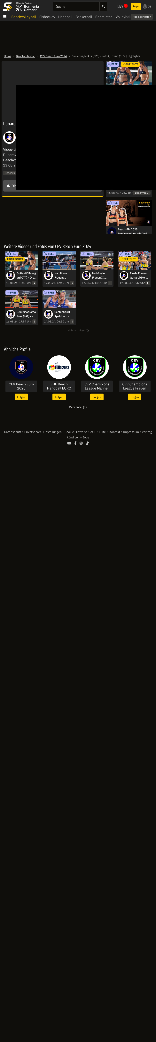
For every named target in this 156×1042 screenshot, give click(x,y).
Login (136, 6)
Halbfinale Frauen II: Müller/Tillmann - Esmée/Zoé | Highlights (102, 276)
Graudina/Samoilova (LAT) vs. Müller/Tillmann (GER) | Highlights (26, 314)
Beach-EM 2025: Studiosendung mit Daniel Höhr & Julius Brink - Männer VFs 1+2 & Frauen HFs (133, 232)
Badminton (104, 17)
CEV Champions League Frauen (134, 386)
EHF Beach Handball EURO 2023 (59, 386)
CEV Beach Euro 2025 (21, 386)
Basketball (83, 17)
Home (7, 56)
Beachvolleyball (23, 17)
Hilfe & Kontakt (110, 432)
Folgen (21, 397)
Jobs (85, 437)
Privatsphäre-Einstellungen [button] (43, 432)
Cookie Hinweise (76, 432)
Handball (65, 17)
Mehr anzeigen (78, 407)
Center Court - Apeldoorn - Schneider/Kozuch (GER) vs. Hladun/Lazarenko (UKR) (64, 314)
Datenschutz (13, 432)
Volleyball (123, 17)
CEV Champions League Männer (96, 386)
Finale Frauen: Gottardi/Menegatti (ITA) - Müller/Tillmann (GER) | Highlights (139, 276)
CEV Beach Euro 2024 (53, 56)
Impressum (131, 432)
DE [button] (147, 6)
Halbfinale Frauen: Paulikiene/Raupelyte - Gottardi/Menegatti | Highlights (64, 276)
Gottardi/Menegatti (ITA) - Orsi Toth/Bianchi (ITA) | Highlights (26, 276)
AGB (93, 432)
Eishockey (47, 17)
